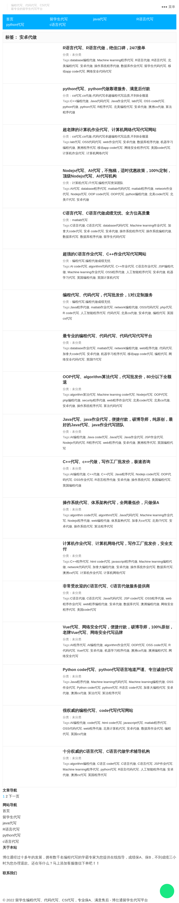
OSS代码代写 (91, 142)
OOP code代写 (98, 194)
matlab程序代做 (142, 188)
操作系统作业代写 (142, 567)
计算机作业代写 (73, 153)
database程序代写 (93, 188)
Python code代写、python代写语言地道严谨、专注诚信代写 (118, 669)
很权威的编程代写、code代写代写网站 (98, 710)
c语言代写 (58, 24)
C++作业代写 (125, 266)
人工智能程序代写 (138, 272)
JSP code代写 (133, 598)
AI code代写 (78, 266)
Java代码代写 (99, 101)
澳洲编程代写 (157, 650)
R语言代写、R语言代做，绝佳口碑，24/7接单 (104, 48)
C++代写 (107, 474)
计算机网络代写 (97, 153)
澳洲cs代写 (70, 573)
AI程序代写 (77, 645)
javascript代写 (133, 723)
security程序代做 (93, 400)
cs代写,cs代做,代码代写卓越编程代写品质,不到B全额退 (110, 95)
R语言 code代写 (130, 687)
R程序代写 (104, 107)
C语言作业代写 (146, 266)
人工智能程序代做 (153, 769)
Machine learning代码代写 (109, 682)
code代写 (93, 723)
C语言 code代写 (108, 763)
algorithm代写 (108, 515)
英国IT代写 (94, 359)
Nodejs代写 (79, 194)
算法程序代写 (103, 526)
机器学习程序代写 (113, 354)
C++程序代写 (79, 561)
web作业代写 (112, 142)
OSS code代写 (154, 101)
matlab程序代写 (155, 723)
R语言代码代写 (128, 769)
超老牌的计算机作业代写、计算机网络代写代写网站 (109, 129)
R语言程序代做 (105, 480)
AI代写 (74, 188)
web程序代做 (149, 348)
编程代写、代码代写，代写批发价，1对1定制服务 (107, 295)
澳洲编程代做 (150, 604)
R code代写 (71, 313)
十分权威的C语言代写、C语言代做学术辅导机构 (106, 751)
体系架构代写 (120, 520)
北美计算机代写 (114, 728)
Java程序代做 (79, 307)
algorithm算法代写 (82, 394)
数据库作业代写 (132, 66)
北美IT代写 (160, 520)
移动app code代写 (110, 148)
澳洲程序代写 (86, 148)
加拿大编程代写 (154, 687)
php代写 (166, 307)
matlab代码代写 (119, 188)
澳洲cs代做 (156, 107)
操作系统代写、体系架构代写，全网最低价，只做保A (111, 502)
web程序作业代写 (119, 400)
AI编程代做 (77, 437)
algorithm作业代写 (116, 645)
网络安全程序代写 (136, 148)
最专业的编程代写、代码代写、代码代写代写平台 (107, 336)
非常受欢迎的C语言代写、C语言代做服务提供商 (106, 586)
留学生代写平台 (135, 900)
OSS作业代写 (83, 480)
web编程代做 (100, 520)
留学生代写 (59, 19)
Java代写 (115, 437)
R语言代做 (142, 60)
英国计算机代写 (108, 277)
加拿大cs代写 (141, 520)
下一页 (14, 796)
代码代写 (113, 313)
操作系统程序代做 (106, 66)
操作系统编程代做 (158, 231)
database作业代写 (82, 348)
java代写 (100, 19)
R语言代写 (144, 19)
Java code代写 (97, 437)
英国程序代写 (97, 775)
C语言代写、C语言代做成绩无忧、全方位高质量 (106, 213)
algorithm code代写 (83, 515)
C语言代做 (77, 225)
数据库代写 (70, 236)
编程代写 (159, 313)
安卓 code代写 (94, 231)
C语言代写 (94, 225)
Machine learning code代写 (116, 394)
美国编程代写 (161, 480)
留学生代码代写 (155, 66)
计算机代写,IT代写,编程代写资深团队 (97, 183)
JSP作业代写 (154, 437)
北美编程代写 (123, 107)
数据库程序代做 (148, 142)
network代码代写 (79, 567)
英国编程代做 (86, 277)
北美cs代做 (129, 313)
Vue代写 (83, 650)
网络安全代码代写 (99, 71)
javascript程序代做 (124, 561)
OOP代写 (117, 194)
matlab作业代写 (102, 307)
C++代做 (93, 474)
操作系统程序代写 (132, 231)
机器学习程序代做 (117, 650)
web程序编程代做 (95, 604)
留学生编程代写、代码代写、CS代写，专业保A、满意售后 (62, 900)
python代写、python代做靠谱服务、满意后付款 (106, 89)
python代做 (70, 107)
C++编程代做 (79, 101)
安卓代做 (86, 66)
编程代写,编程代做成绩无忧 (91, 261)
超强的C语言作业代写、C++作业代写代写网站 (104, 254)
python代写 (15, 24)
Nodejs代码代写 (74, 442)
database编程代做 (82, 60)
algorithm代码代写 (101, 266)
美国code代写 (160, 148)
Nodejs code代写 (147, 474)
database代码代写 (116, 225)
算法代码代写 (113, 406)
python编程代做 (136, 194)
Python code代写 (89, 687)
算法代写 (94, 693)
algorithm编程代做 (82, 763)
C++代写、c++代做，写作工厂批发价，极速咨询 (106, 462)
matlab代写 (80, 220)
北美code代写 (158, 194)
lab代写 (137, 101)
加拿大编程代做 (103, 567)
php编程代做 (71, 400)
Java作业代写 (120, 101)
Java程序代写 (124, 474)
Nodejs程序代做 (79, 520)
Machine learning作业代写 (148, 225)
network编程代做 (126, 307)
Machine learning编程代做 (147, 682)
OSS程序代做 (115, 272)
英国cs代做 (78, 734)
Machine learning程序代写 (115, 60)
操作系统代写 (140, 480)
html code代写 (100, 561)
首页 (9, 19)
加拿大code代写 (74, 354)
